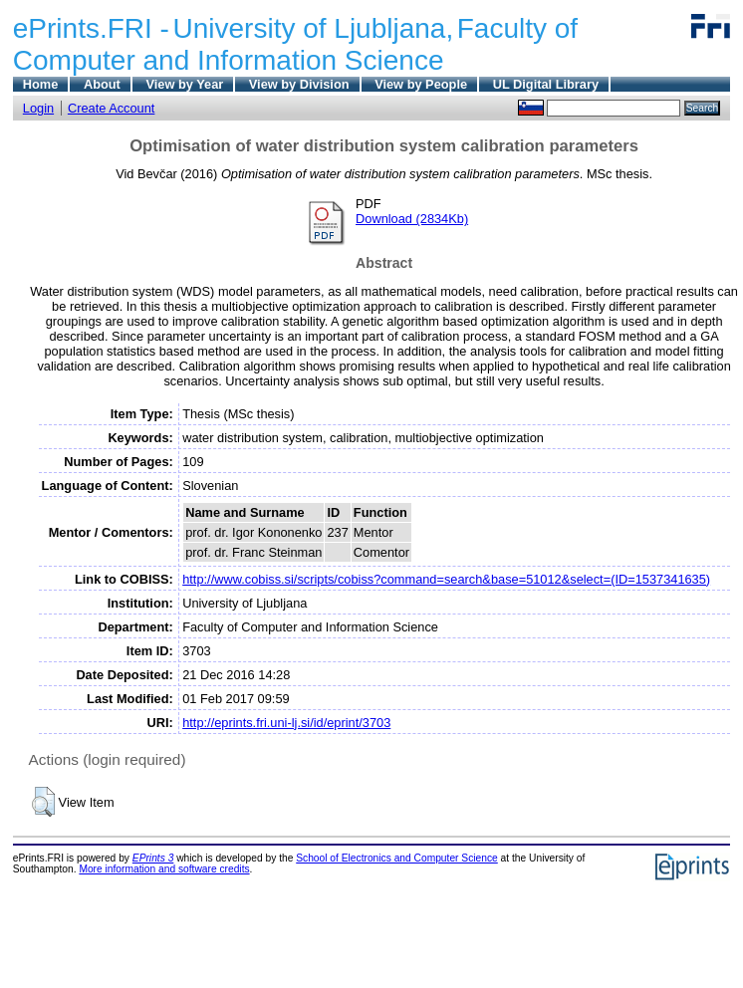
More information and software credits (164, 869)
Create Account (111, 108)
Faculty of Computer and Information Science (295, 44)
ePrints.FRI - (91, 28)
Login (38, 108)
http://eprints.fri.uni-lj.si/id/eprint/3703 (286, 722)
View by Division (299, 84)
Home (41, 84)
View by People (420, 84)
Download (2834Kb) (412, 218)
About (102, 84)
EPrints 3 (153, 858)
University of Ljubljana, (313, 28)
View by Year (184, 84)
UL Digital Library (546, 84)
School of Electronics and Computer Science (397, 858)
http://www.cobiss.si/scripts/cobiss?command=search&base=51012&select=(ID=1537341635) (446, 579)
